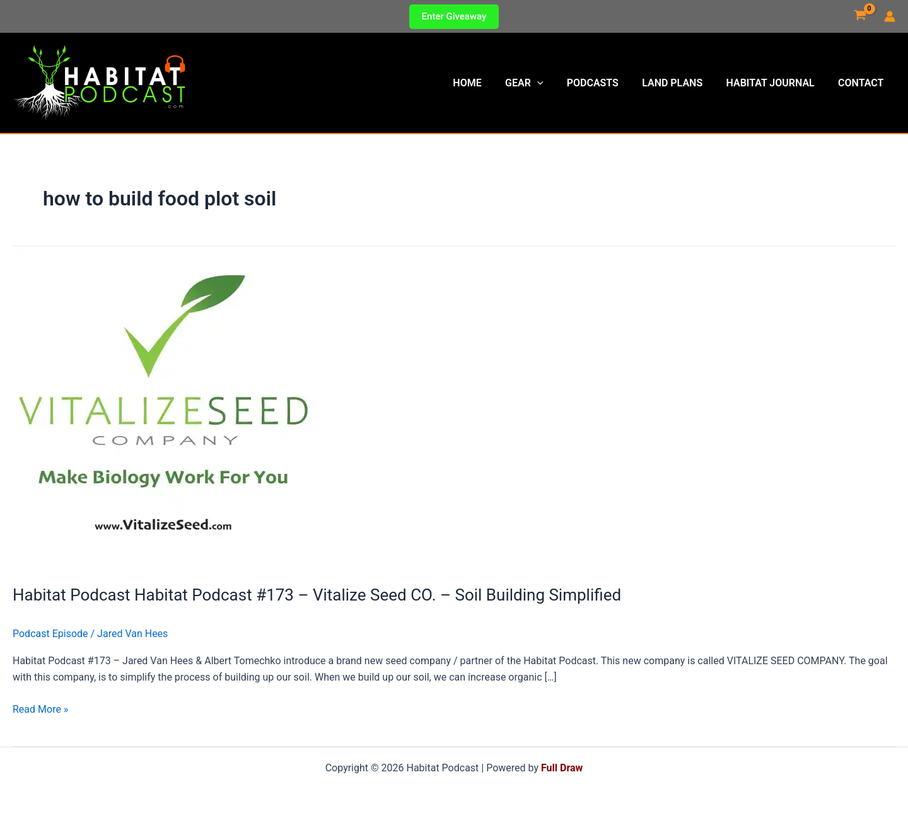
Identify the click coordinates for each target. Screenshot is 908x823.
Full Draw (562, 768)
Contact (862, 83)
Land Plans (680, 83)
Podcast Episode (50, 634)
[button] (454, 16)
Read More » (40, 709)
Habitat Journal (775, 83)
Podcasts (604, 83)
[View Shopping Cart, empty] (859, 16)
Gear (539, 83)
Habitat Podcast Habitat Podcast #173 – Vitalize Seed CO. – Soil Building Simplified (317, 594)
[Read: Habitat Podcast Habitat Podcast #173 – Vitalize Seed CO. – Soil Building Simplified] (163, 407)
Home (486, 83)
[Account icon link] (889, 16)
